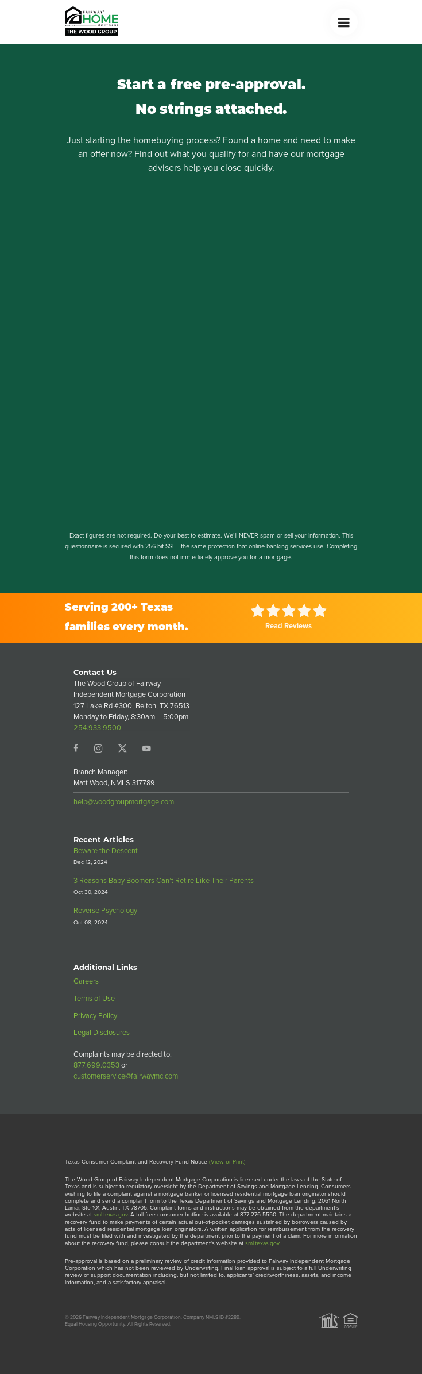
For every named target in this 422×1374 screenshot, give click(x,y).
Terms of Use (94, 998)
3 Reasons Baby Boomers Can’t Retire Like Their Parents (163, 880)
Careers (86, 981)
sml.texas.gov (110, 1214)
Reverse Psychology (105, 910)
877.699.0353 (96, 1065)
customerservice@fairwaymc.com (125, 1075)
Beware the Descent (105, 850)
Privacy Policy (95, 1015)
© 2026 (73, 1317)
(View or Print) (227, 1161)
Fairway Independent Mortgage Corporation (132, 1317)
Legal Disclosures (101, 1032)
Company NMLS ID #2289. (212, 1317)
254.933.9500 (97, 727)
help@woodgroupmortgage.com (123, 801)
